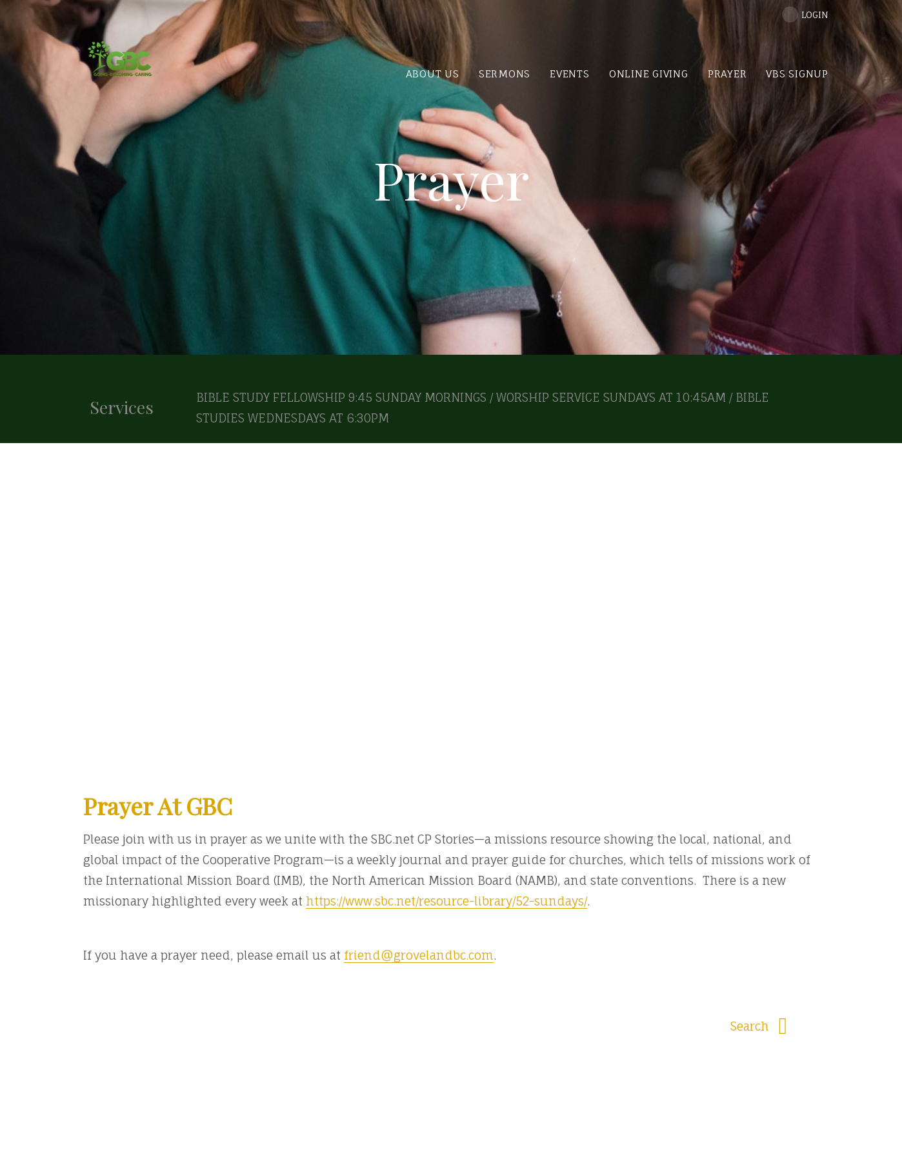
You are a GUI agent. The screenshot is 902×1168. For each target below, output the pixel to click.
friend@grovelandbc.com (419, 955)
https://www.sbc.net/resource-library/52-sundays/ (446, 901)
